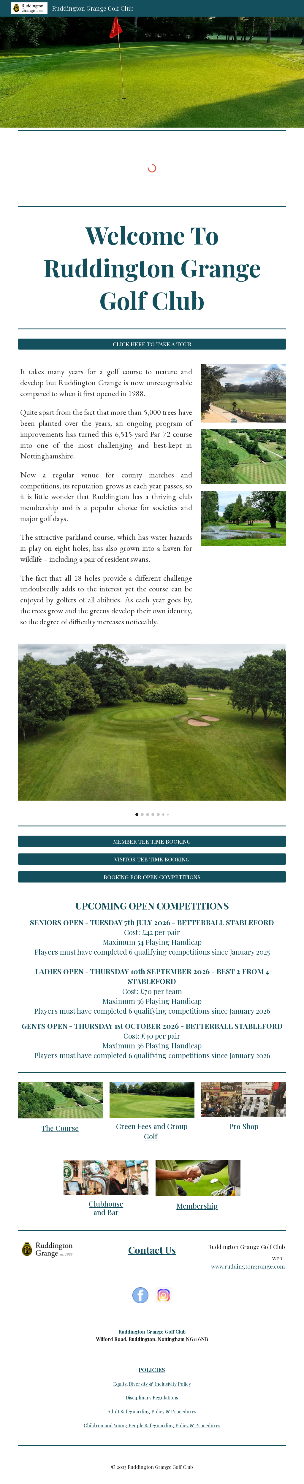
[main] (152, 267)
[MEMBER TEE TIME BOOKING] (152, 841)
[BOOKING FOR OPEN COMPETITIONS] (152, 877)
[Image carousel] (152, 730)
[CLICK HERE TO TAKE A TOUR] (152, 344)
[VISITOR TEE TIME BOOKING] (152, 859)
